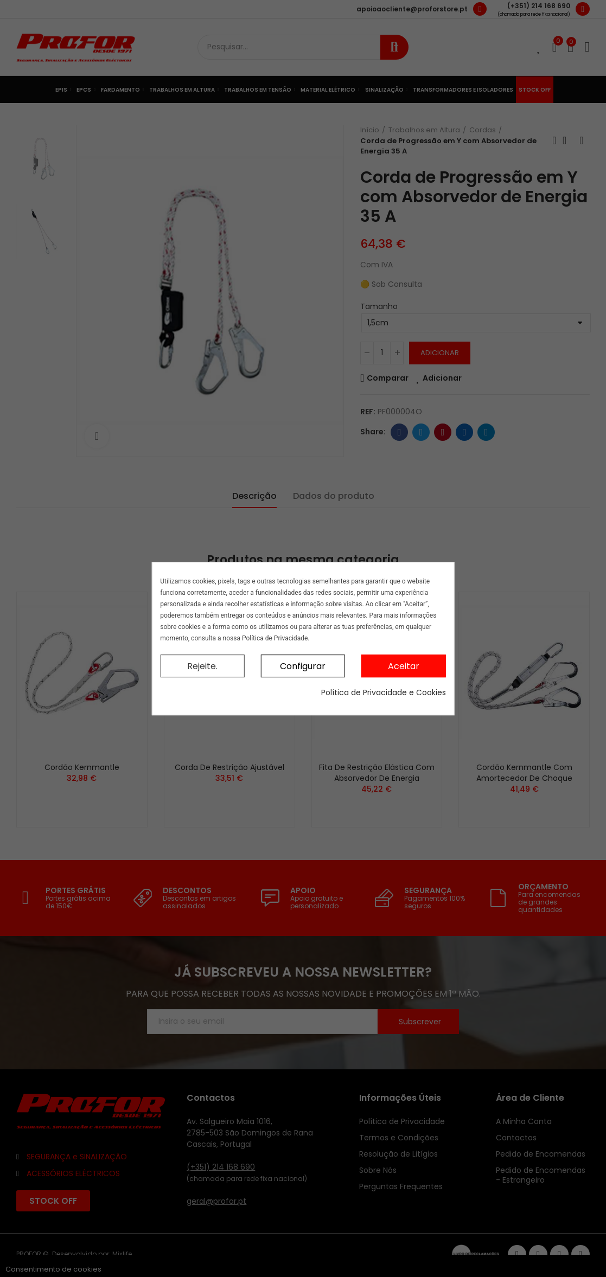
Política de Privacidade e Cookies (383, 692)
